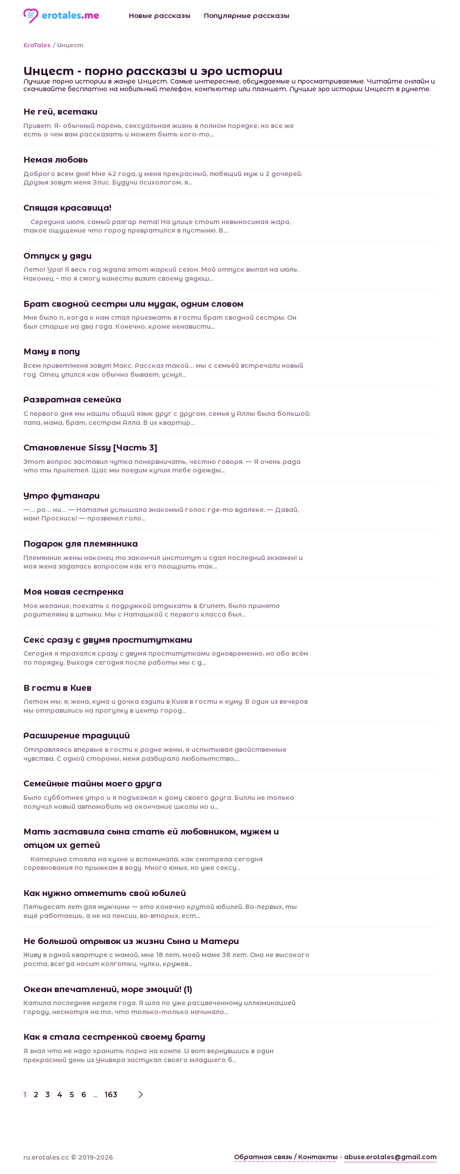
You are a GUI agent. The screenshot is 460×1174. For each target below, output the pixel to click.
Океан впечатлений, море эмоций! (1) (107, 989)
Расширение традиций (76, 736)
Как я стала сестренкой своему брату (114, 1037)
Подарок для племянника (80, 544)
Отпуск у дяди (57, 256)
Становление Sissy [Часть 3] (90, 448)
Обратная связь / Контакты (286, 1157)
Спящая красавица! (67, 208)
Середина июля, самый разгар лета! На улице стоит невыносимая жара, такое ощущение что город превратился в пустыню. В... (157, 226)
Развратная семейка (72, 400)
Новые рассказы (159, 15)
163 (111, 1094)
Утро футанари (61, 496)
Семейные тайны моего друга (92, 784)
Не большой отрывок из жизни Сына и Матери (131, 941)
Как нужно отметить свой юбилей (104, 893)
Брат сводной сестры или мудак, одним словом (133, 304)
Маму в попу (51, 352)
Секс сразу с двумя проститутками (107, 640)
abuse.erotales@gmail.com (390, 1157)
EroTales (37, 45)
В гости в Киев (57, 688)
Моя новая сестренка (73, 592)
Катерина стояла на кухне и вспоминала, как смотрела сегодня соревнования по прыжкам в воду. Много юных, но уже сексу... (143, 863)
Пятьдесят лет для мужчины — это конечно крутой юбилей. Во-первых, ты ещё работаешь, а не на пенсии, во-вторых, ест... (160, 911)
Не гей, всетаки (60, 112)
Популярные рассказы (246, 15)
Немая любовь (55, 160)
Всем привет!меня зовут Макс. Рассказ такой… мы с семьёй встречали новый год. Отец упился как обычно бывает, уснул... (163, 370)
